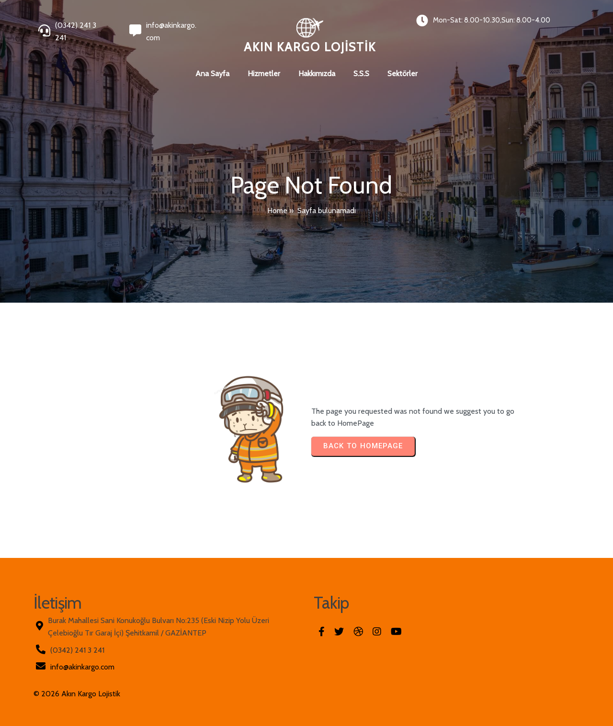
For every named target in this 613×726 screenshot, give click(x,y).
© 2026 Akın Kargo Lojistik (77, 693)
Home (277, 210)
